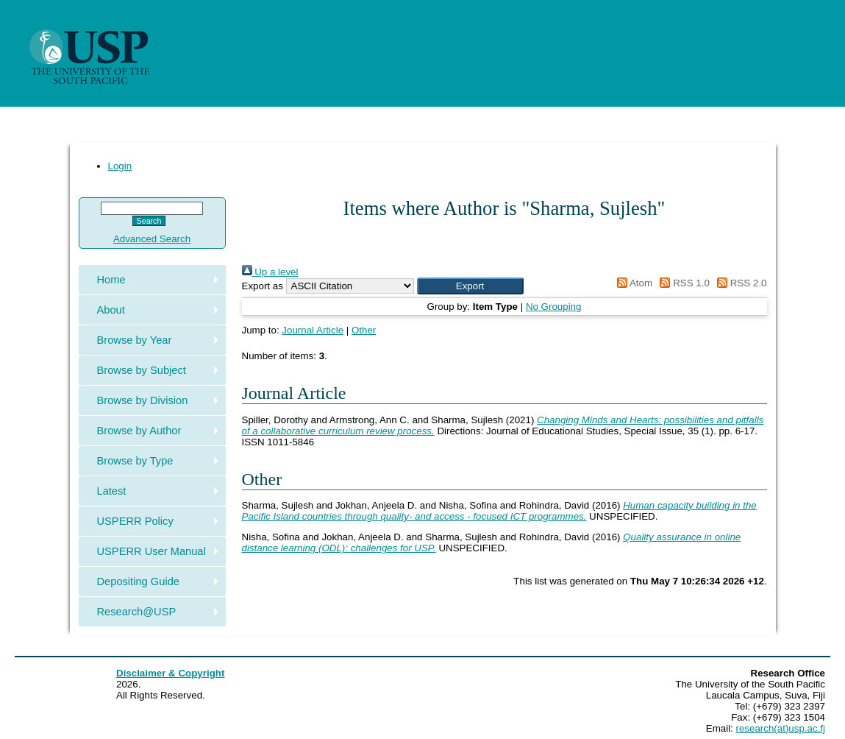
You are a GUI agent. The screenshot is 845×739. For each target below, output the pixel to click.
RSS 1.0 (682, 283)
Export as (262, 285)
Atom (632, 283)
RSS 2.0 (740, 283)
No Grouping (554, 306)
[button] (470, 285)
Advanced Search (151, 238)
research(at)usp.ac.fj (780, 728)
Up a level (270, 271)
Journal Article (312, 330)
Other (364, 330)
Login (120, 166)
